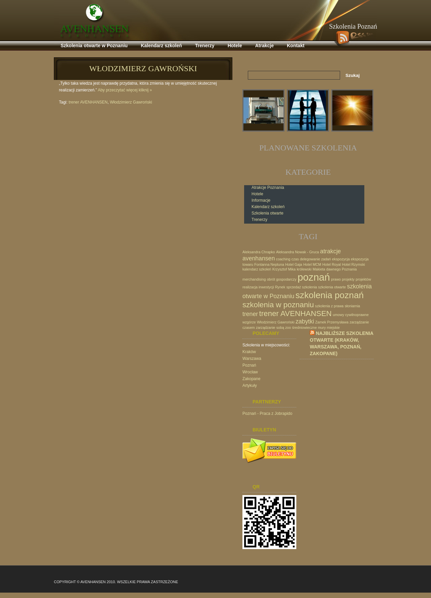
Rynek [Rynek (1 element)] (280, 287)
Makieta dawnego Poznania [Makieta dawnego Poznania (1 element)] (334, 269)
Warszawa (251, 358)
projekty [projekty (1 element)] (348, 279)
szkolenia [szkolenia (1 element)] (309, 287)
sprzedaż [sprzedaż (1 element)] (293, 287)
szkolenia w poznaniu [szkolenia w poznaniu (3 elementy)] (278, 305)
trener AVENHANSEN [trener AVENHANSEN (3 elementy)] (295, 313)
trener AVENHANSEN (88, 102)
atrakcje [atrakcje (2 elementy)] (330, 251)
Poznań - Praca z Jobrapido (267, 413)
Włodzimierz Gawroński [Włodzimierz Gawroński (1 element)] (275, 322)
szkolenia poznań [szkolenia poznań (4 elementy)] (329, 295)
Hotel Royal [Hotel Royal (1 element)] (331, 264)
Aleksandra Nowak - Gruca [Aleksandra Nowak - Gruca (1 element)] (297, 252)
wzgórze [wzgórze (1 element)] (249, 322)
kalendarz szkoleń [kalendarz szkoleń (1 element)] (256, 269)
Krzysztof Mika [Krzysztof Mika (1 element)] (284, 269)
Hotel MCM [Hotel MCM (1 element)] (312, 264)
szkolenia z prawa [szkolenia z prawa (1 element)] (329, 306)
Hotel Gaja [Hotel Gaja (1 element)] (293, 264)
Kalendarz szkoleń (268, 206)
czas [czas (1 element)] (295, 259)
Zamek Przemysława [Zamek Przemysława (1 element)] (332, 322)
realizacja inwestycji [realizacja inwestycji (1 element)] (258, 287)
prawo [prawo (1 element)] (336, 279)
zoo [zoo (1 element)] (288, 327)
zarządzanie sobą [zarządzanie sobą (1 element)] (270, 327)
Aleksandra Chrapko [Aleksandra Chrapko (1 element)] (258, 252)
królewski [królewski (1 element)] (304, 269)
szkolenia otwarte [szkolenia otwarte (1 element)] (332, 287)
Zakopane (251, 378)
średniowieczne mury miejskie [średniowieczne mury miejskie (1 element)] (316, 327)
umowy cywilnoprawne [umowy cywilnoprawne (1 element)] (351, 315)
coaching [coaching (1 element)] (283, 259)
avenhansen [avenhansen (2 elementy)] (258, 258)
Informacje (261, 200)
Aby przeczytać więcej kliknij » (125, 90)
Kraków (249, 351)
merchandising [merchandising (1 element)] (254, 279)
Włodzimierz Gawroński (143, 68)
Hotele (257, 194)
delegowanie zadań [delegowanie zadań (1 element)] (315, 259)
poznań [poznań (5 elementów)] (314, 277)
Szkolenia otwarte (268, 213)
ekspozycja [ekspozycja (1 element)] (341, 259)
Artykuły (249, 385)
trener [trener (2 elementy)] (250, 314)
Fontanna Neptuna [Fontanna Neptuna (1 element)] (269, 264)
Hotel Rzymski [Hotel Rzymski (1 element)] (353, 264)
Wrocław (250, 372)
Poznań (249, 365)
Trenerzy (259, 219)
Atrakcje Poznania (268, 187)
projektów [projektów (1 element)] (363, 279)
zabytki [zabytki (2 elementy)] (305, 321)
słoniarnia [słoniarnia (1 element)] (352, 306)
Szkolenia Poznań (353, 26)
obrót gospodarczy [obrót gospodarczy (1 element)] (282, 279)
